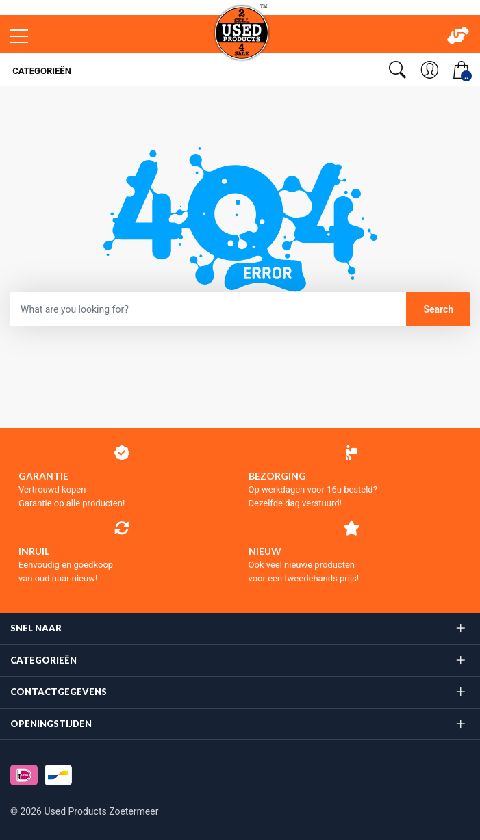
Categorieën (40, 71)
